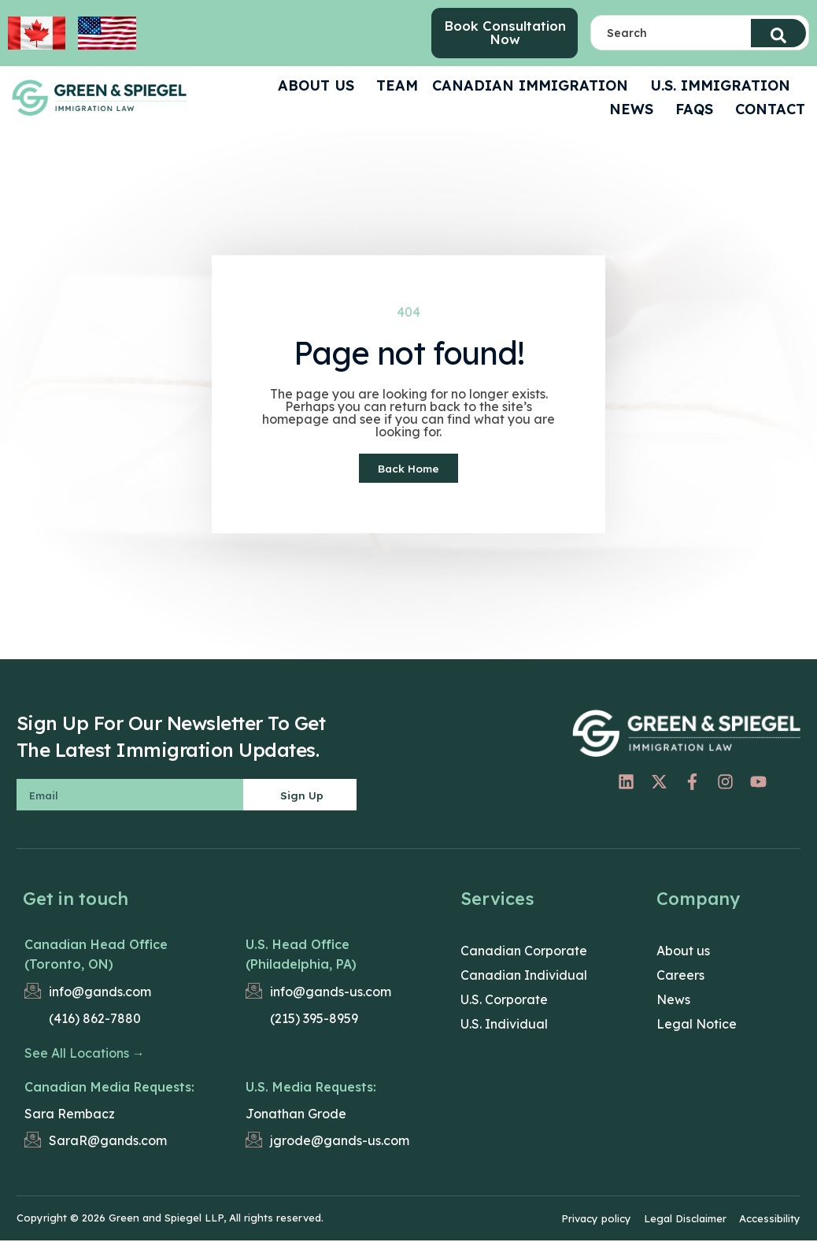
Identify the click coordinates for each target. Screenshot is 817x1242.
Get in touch (75, 901)
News (635, 111)
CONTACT (770, 111)
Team (397, 87)
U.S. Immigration (724, 87)
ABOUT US (320, 87)
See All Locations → (84, 1055)
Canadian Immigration (534, 87)
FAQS (698, 111)
